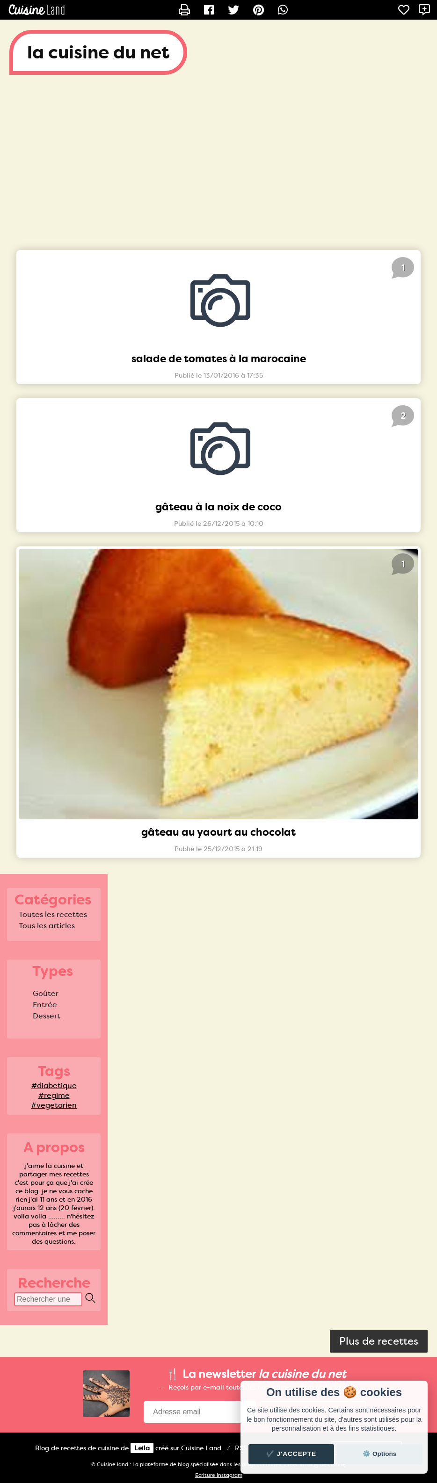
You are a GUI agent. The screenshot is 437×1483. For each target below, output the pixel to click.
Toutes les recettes (53, 914)
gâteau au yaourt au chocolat (218, 832)
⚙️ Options (379, 1453)
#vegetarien (54, 1105)
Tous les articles (47, 926)
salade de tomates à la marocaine (218, 358)
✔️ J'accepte (291, 1453)
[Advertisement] (218, 158)
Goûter (45, 993)
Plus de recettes (378, 1341)
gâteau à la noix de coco (218, 507)
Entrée (45, 1005)
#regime (54, 1095)
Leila (142, 1448)
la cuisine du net (98, 52)
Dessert (46, 1016)
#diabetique (54, 1085)
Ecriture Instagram (218, 1475)
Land (201, 1448)
